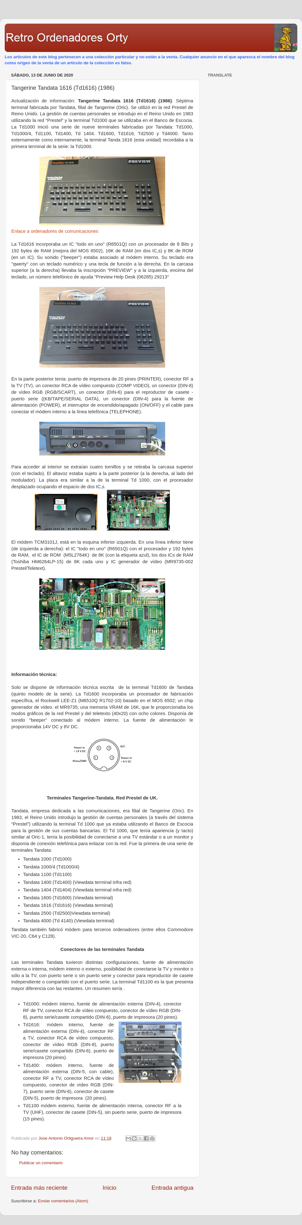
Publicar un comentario (41, 1162)
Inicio (109, 1187)
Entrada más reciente (39, 1187)
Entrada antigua (172, 1187)
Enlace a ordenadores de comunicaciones (54, 231)
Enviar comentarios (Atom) (63, 1201)
